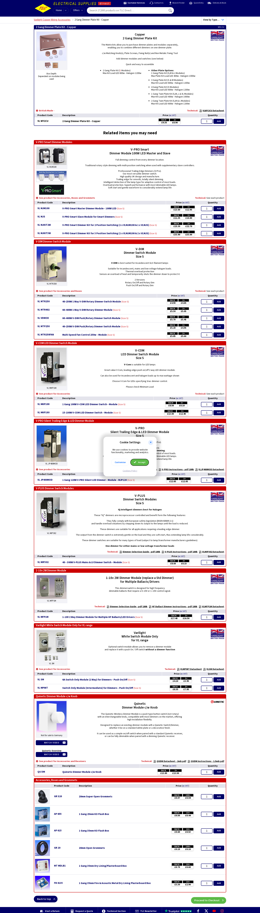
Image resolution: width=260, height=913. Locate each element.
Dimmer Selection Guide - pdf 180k (139, 552)
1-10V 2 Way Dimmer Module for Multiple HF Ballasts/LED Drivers (98, 617)
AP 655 (58, 814)
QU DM (41, 772)
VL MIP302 (43, 562)
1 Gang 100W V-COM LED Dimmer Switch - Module (89, 404)
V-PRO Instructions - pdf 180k (176, 469)
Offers (78, 10)
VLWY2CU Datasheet (211, 110)
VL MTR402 (43, 310)
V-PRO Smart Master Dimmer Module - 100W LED (89, 208)
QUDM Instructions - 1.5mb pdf (206, 761)
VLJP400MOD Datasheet (209, 469)
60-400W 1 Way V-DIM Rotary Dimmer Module (87, 310)
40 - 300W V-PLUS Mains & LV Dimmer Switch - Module (92, 562)
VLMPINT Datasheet (189, 669)
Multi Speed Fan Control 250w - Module (84, 334)
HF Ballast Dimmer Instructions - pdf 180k (173, 606)
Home (59, 10)
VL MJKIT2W (44, 225)
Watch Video (51, 742)
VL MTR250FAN (45, 334)
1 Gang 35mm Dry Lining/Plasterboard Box (103, 866)
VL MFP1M (42, 617)
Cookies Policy (130, 471)
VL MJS (41, 216)
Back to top (47, 899)
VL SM (40, 679)
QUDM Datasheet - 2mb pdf (169, 761)
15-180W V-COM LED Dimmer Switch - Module (87, 412)
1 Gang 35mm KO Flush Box (94, 830)
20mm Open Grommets (92, 848)
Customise (120, 462)
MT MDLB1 (60, 866)
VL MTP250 (43, 326)
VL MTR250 (43, 301)
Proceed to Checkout (210, 899)
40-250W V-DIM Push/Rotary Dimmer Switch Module (91, 326)
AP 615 (58, 830)
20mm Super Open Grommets (95, 796)
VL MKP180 (43, 412)
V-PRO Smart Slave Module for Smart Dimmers (88, 216)
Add (219, 121)
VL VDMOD (43, 318)
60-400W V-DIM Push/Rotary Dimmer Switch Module (91, 318)
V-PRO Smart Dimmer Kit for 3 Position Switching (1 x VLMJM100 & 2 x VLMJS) (105, 233)
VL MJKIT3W (44, 233)
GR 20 (57, 848)
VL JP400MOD (45, 480)
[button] (150, 442)
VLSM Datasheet (213, 669)
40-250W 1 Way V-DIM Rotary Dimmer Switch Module (91, 301)
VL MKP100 (43, 404)
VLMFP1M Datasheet (211, 606)
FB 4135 (58, 883)
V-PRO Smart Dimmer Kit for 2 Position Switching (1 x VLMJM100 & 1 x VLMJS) (105, 225)
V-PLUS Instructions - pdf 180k (179, 552)
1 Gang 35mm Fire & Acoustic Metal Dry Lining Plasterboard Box (115, 883)
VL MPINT (42, 688)
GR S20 (58, 796)
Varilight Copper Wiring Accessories (52, 20)
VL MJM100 (43, 208)
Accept (139, 462)
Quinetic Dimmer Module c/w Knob (81, 772)
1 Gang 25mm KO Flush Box (94, 814)
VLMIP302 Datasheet (211, 552)
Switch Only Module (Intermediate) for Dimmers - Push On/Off (97, 688)
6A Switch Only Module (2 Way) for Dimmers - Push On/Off (94, 679)
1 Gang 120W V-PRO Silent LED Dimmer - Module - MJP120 (94, 480)
